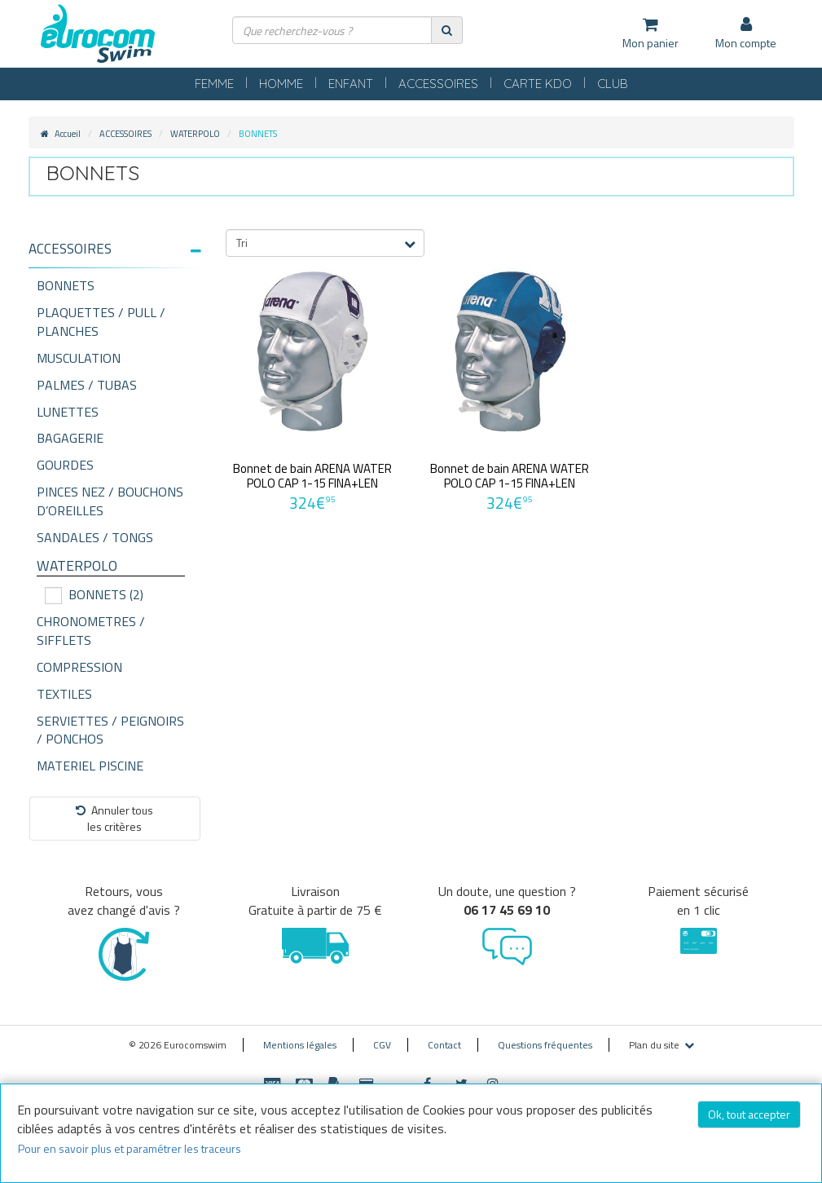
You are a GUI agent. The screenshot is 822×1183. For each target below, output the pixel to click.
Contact (444, 1045)
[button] (115, 249)
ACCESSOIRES (438, 83)
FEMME (214, 83)
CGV (382, 1045)
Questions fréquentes (545, 1045)
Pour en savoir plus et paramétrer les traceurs (129, 1148)
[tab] (115, 255)
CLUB (612, 83)
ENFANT (350, 83)
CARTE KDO (537, 83)
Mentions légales (299, 1045)
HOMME (281, 83)
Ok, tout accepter (749, 1114)
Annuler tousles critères (114, 818)
